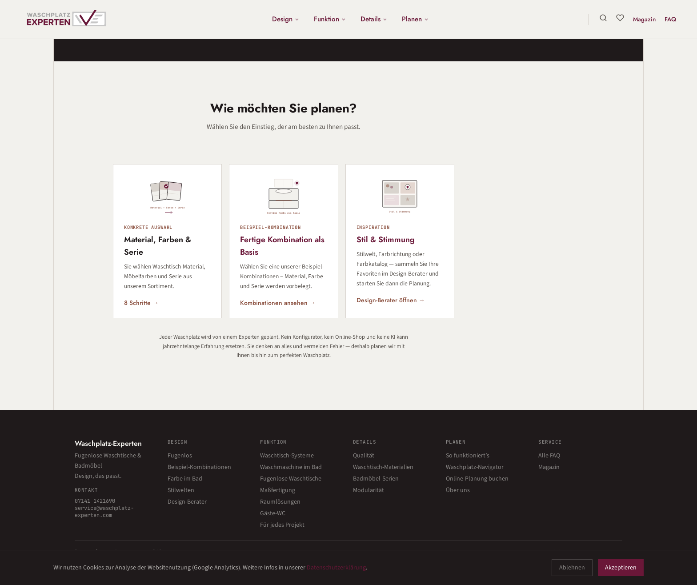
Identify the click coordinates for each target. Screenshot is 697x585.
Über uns (458, 490)
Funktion (330, 19)
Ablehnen (572, 567)
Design (286, 19)
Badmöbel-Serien (376, 478)
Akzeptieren (621, 567)
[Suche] (603, 18)
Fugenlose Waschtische (290, 478)
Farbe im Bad (185, 478)
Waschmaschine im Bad (291, 467)
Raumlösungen (280, 501)
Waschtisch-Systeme (287, 455)
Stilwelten (181, 490)
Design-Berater (187, 501)
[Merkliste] (620, 18)
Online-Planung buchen (477, 478)
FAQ (670, 19)
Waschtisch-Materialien (383, 467)
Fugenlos (180, 455)
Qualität (363, 455)
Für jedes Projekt (282, 525)
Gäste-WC (272, 513)
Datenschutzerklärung (336, 567)
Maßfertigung (277, 490)
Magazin (644, 19)
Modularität (368, 490)
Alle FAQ (549, 455)
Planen (415, 19)
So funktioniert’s (467, 455)
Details (374, 19)
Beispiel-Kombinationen (199, 467)
